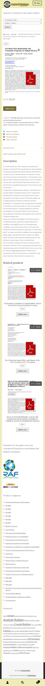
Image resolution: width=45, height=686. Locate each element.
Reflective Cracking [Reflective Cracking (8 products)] (28, 644)
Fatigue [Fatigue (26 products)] (6, 631)
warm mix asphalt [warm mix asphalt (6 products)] (15, 653)
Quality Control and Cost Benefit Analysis (19, 574)
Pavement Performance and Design (17, 567)
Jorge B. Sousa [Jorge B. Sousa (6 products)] (16, 633)
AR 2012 (8, 519)
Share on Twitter (12, 131)
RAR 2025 (9, 585)
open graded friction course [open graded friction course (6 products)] (25, 636)
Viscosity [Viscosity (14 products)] (6, 653)
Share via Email (11, 140)
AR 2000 (8, 505)
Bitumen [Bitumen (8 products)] (27, 620)
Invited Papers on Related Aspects (17, 560)
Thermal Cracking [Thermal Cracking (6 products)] (30, 650)
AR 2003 (8, 509)
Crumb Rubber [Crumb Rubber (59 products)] (22, 624)
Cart (35, 681)
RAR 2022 (9, 581)
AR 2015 (8, 523)
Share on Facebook (12, 134)
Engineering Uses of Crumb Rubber (17, 536)
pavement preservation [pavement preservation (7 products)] (20, 639)
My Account (7, 682)
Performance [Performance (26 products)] (34, 639)
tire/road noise (29, 124)
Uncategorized (10, 600)
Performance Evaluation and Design (17, 571)
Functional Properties (13, 557)
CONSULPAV (25, 670)
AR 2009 (8, 516)
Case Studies (10, 530)
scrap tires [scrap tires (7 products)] (22, 650)
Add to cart (10, 109)
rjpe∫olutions (31, 675)
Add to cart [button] (22, 314)
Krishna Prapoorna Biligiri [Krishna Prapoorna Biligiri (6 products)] (27, 633)
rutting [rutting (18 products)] (16, 650)
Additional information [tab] (14, 154)
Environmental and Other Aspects (17, 540)
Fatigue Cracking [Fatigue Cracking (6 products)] (15, 631)
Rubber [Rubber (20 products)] (14, 647)
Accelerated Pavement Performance (18, 502)
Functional (9, 554)
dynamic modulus (12, 122)
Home (7, 34)
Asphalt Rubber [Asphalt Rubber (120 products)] (13, 620)
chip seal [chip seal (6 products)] (5, 624)
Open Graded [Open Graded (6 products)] (14, 636)
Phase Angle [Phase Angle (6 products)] (21, 642)
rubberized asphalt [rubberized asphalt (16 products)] (24, 647)
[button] (38, 50)
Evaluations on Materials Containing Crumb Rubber (23, 547)
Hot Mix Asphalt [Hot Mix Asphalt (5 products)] (7, 633)
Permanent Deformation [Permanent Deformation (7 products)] (10, 642)
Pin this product (11, 137)
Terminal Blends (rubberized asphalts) (18, 597)
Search (22, 682)
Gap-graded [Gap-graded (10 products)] (24, 631)
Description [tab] (8, 148)
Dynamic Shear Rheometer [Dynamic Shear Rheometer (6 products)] (28, 627)
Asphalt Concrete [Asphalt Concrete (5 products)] (32, 616)
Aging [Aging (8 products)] (5, 616)
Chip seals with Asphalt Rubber (16, 533)
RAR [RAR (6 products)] (26, 642)
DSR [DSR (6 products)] (11, 627)
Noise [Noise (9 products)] (8, 636)
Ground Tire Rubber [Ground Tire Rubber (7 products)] (34, 631)
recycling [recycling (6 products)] (19, 644)
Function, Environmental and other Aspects (20, 550)
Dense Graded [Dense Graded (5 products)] (35, 624)
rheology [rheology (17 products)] (7, 647)
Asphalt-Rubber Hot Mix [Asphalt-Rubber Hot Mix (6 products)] (21, 616)
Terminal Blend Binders (13, 593)
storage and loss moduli (16, 124)
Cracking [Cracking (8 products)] (11, 625)
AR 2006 (13, 34)
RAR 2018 (9, 578)
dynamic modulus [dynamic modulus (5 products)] (16, 627)
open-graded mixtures (26, 122)
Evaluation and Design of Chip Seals (17, 543)
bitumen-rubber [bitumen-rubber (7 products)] (35, 620)
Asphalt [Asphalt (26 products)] (10, 615)
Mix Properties (11, 564)
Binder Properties (11, 526)
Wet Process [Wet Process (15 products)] (25, 653)
